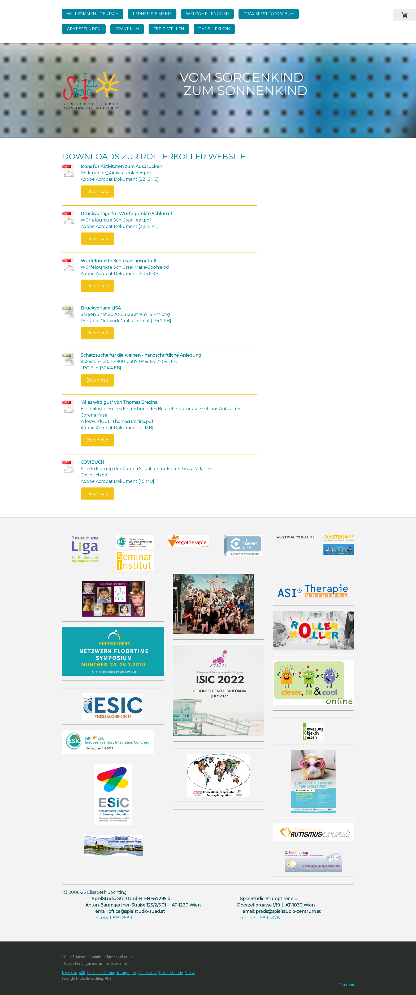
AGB (82, 972)
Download (97, 191)
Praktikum (127, 28)
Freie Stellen (168, 28)
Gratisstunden (84, 28)
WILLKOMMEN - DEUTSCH (93, 13)
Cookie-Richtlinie (171, 972)
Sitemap (190, 972)
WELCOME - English (207, 13)
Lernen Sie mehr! (152, 13)
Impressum (69, 972)
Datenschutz (147, 972)
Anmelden (347, 984)
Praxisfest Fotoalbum (268, 13)
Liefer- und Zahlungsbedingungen (111, 972)
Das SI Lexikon (214, 28)
